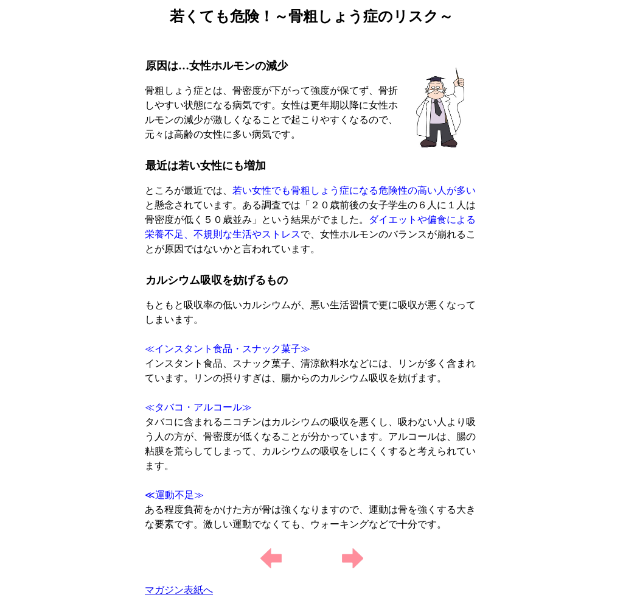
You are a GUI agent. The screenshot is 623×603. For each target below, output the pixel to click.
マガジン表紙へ (179, 590)
